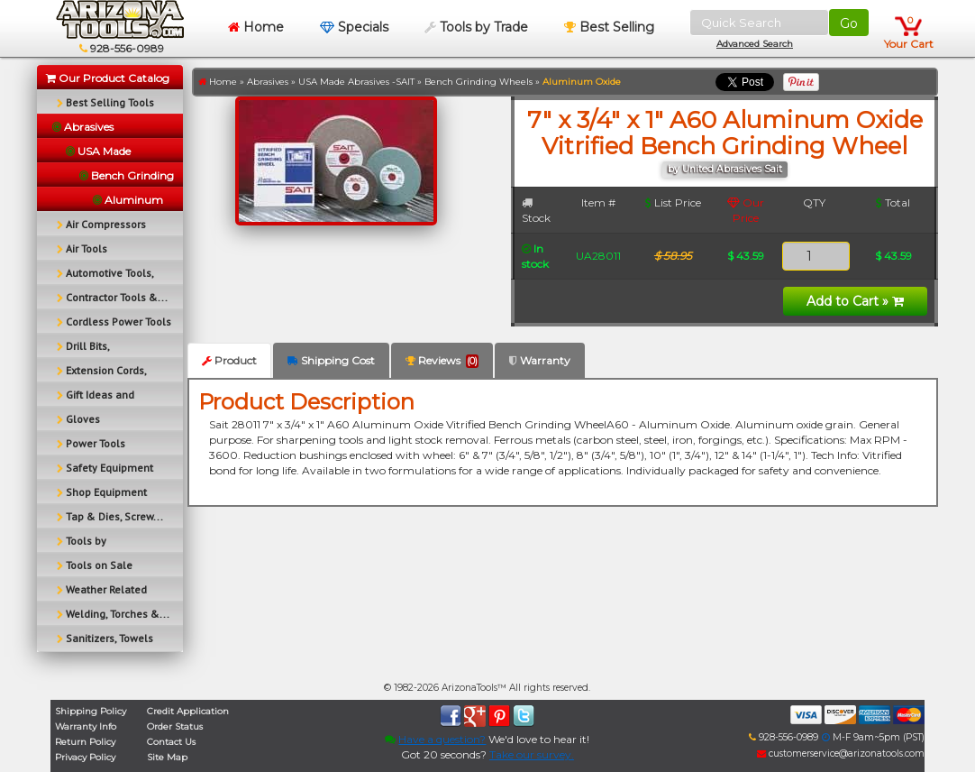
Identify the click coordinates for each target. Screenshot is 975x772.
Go (849, 23)
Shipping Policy (90, 711)
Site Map (167, 757)
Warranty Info (85, 726)
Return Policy (85, 742)
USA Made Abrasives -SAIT (356, 81)
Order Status (175, 726)
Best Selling (609, 27)
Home (256, 27)
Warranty (539, 360)
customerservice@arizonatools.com (841, 753)
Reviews (441, 361)
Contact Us (171, 742)
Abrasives (267, 81)
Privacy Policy (85, 757)
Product (229, 360)
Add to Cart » (855, 301)
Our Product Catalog (107, 78)
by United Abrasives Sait (725, 169)
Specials (354, 27)
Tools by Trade (476, 27)
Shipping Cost (331, 360)
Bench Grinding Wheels (478, 81)
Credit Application (188, 711)
